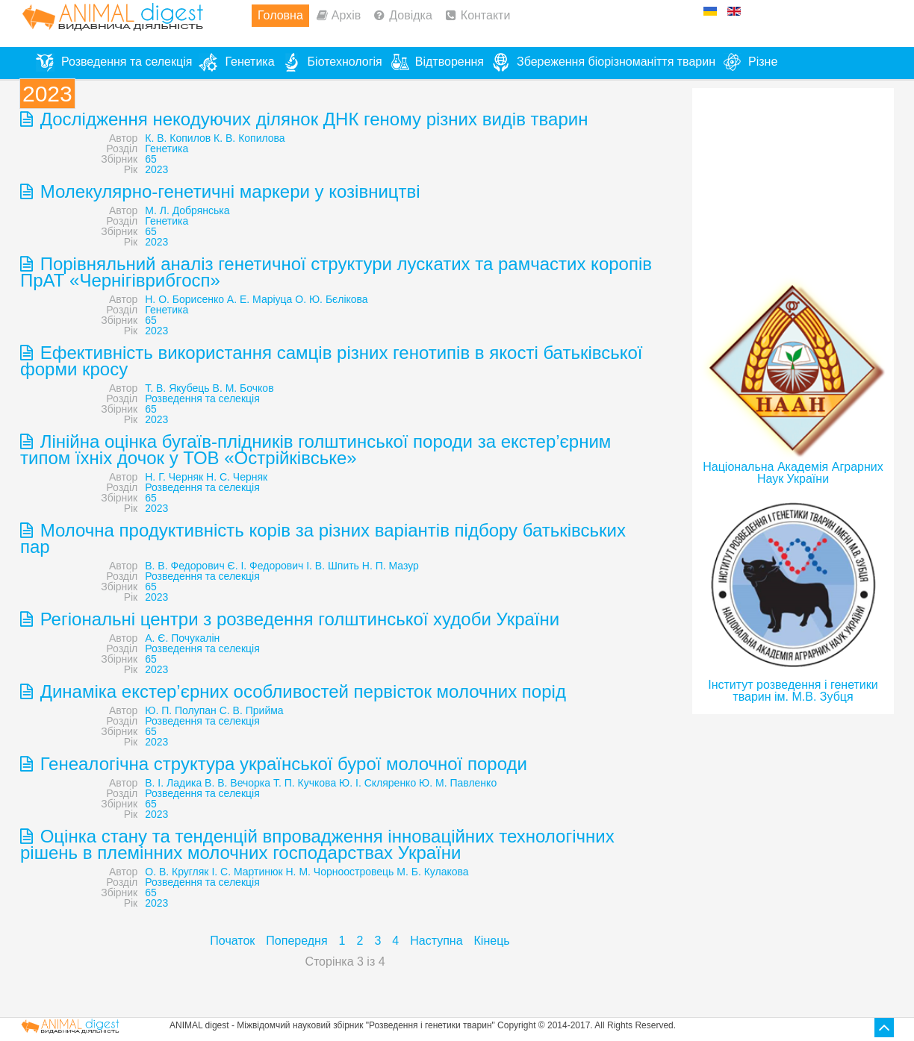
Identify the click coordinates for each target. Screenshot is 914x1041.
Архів (346, 15)
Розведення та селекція (202, 398)
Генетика (166, 148)
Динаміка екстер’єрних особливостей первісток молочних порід (300, 691)
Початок (232, 940)
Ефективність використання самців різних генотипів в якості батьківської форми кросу (331, 361)
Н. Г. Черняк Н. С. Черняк (206, 477)
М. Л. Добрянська (187, 210)
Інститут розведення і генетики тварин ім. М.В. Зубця (792, 690)
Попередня (296, 940)
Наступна (436, 940)
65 (151, 159)
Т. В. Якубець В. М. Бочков (209, 388)
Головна (280, 15)
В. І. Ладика (173, 783)
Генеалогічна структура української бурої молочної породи (281, 764)
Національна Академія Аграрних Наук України (793, 472)
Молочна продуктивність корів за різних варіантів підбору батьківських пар (323, 538)
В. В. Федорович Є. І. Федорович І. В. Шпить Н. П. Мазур (282, 566)
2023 (156, 169)
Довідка (410, 15)
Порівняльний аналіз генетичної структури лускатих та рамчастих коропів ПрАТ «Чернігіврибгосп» (336, 272)
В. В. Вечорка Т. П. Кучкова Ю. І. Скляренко (310, 783)
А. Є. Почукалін (182, 638)
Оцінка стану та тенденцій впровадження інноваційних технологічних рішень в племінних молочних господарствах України (317, 844)
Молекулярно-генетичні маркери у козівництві (227, 191)
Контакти (486, 15)
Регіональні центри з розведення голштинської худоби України (297, 619)
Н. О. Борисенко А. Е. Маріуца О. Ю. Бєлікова (256, 299)
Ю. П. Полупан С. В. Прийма (214, 710)
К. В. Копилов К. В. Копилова (215, 138)
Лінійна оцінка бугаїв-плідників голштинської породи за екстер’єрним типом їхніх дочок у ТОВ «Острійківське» (315, 449)
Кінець (492, 940)
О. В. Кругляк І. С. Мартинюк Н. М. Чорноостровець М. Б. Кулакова (306, 872)
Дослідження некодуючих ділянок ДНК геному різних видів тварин (311, 119)
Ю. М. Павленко (458, 783)
